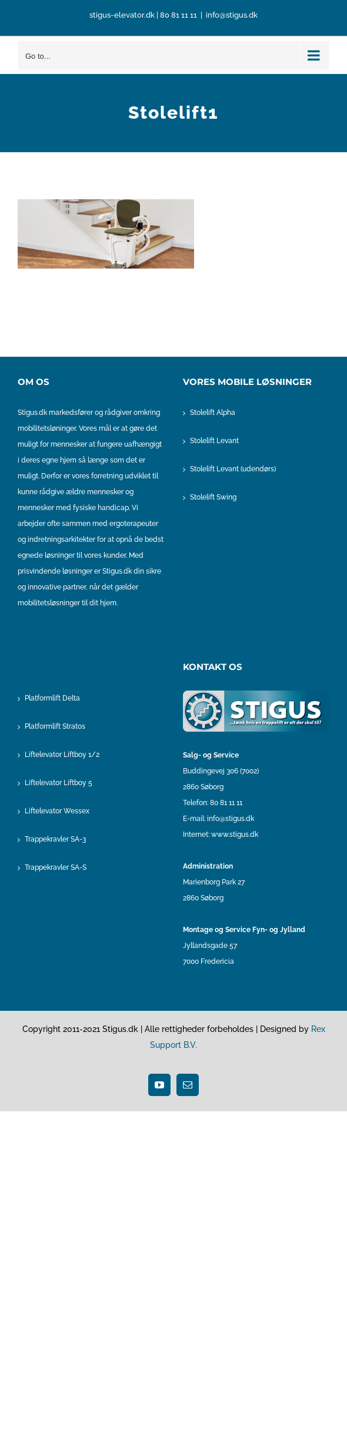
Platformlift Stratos (55, 726)
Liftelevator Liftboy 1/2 (62, 754)
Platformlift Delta (52, 698)
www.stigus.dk (234, 834)
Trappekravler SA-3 (55, 839)
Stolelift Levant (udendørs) (233, 469)
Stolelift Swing (213, 497)
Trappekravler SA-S (55, 867)
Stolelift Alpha (212, 412)
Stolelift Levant (214, 441)
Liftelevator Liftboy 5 (58, 783)
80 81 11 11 (178, 15)
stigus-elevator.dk (122, 15)
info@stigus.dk (232, 15)
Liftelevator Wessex (57, 811)
